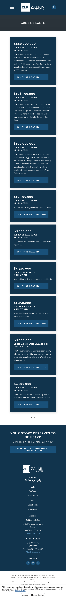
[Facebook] (28, 563)
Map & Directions (33, 533)
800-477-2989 (32, 480)
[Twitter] (33, 563)
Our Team (33, 491)
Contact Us (32, 509)
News (33, 500)
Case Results (33, 505)
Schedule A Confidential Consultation (33, 449)
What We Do (33, 496)
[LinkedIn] (38, 563)
